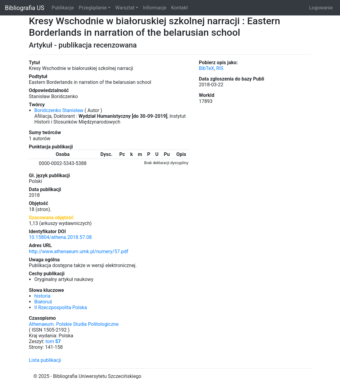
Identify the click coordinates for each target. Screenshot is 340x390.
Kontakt (179, 8)
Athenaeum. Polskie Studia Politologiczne (73, 324)
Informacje (154, 8)
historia (42, 296)
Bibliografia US (24, 8)
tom (53, 341)
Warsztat (124, 8)
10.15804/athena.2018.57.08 (60, 237)
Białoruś (43, 302)
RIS (219, 68)
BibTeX (206, 68)
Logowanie (321, 8)
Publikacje (63, 8)
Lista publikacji (45, 360)
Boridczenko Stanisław (58, 110)
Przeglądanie (93, 8)
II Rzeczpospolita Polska (60, 307)
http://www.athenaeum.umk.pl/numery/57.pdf (78, 251)
